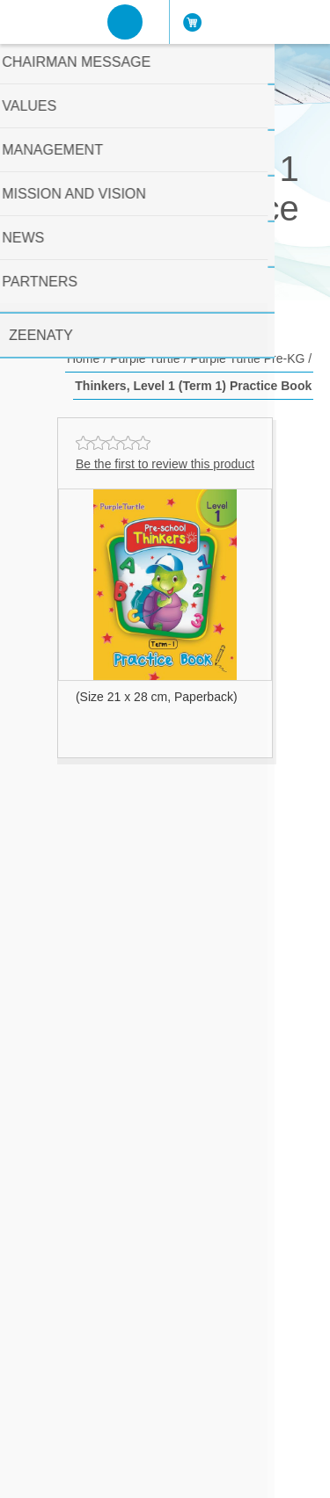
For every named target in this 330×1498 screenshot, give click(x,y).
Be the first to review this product (165, 464)
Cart (200, 22)
